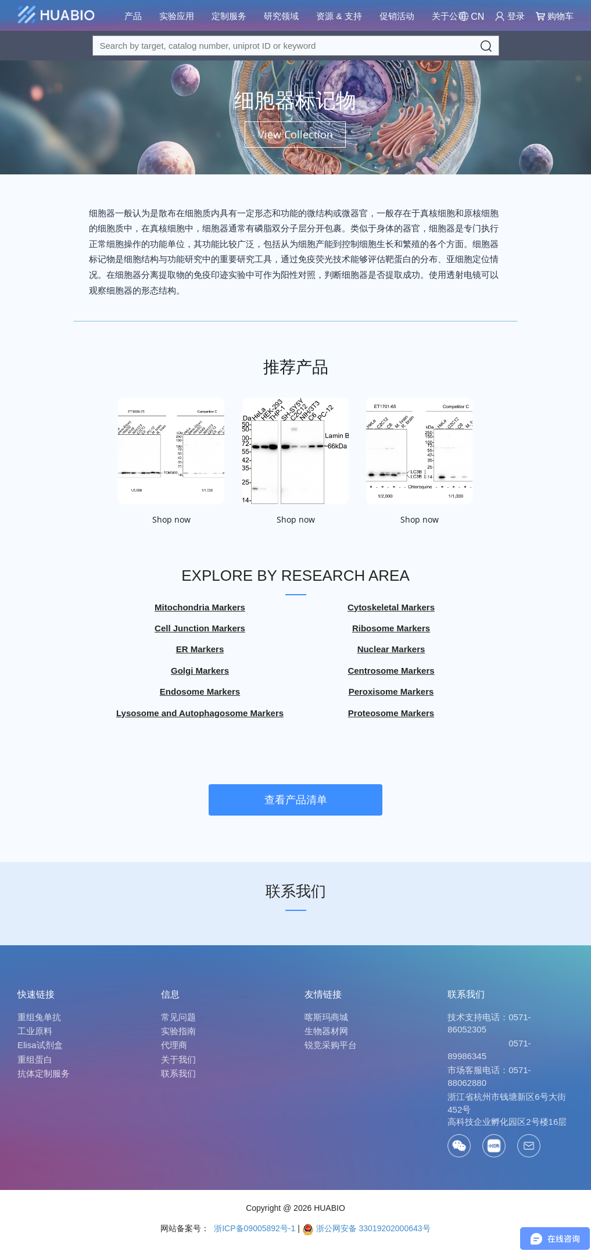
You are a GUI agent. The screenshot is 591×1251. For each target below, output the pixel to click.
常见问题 (178, 1017)
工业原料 (34, 1031)
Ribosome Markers (391, 629)
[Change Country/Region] (471, 16)
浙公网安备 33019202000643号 (366, 1228)
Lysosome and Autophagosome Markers (200, 713)
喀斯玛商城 (326, 1017)
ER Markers (200, 650)
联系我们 (296, 891)
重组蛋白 (34, 1059)
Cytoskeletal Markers (391, 607)
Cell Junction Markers (200, 629)
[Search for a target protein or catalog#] (295, 45)
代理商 (174, 1045)
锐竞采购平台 (331, 1045)
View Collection (295, 134)
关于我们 (178, 1059)
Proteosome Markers (391, 713)
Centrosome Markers (391, 670)
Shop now (171, 520)
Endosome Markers (200, 692)
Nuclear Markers (391, 650)
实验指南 (178, 1031)
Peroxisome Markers (391, 692)
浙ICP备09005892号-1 (253, 1228)
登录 (509, 16)
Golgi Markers (200, 670)
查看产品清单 (295, 800)
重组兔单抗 (39, 1017)
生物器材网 (326, 1031)
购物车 (555, 16)
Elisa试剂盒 (40, 1045)
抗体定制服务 (43, 1073)
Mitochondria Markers (200, 607)
